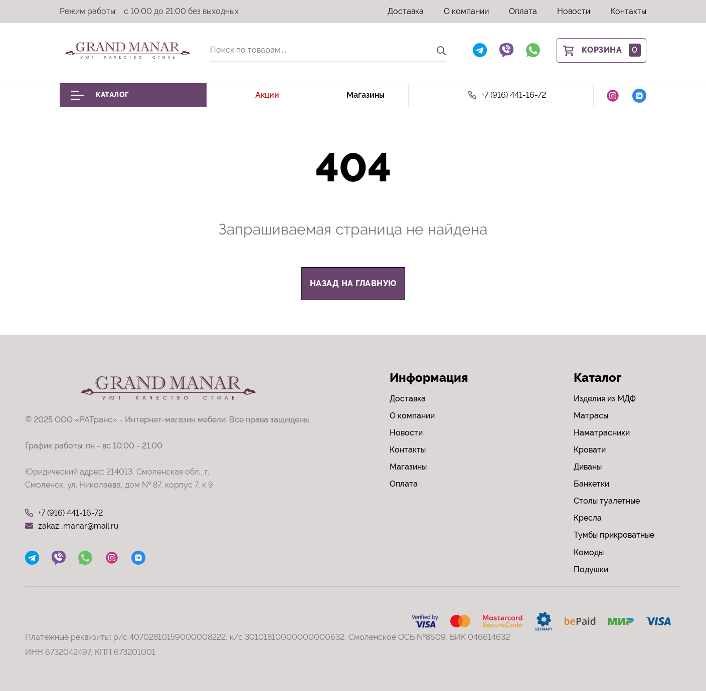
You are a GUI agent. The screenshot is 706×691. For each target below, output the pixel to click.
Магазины (365, 95)
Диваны (588, 467)
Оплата (523, 11)
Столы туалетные (607, 501)
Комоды (589, 552)
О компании (466, 11)
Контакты (628, 11)
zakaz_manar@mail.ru (72, 526)
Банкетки (591, 484)
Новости (573, 11)
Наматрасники (602, 432)
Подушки (591, 569)
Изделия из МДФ (605, 398)
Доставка (406, 11)
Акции (267, 95)
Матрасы (591, 415)
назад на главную (353, 283)
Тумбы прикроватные (614, 535)
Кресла (588, 518)
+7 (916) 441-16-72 (507, 95)
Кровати (590, 449)
